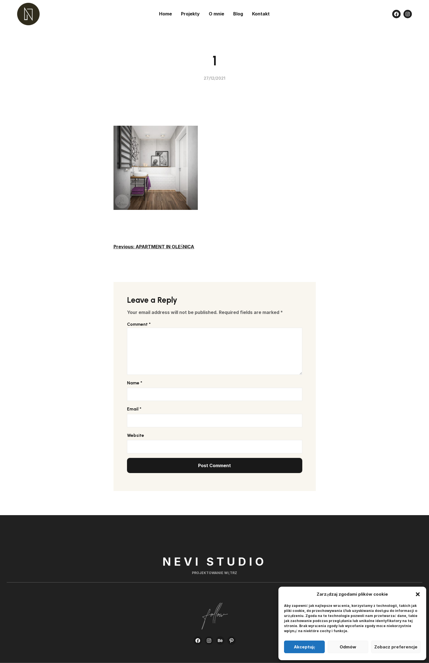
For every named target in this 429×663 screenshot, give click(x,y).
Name (134, 383)
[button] (418, 594)
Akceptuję (304, 647)
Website (135, 435)
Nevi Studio (214, 561)
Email (134, 409)
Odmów (348, 647)
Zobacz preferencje (395, 647)
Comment (139, 324)
